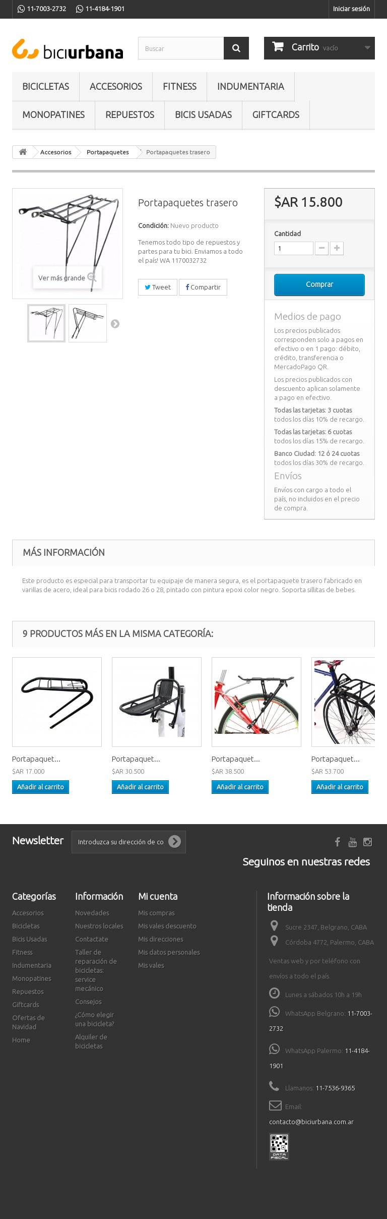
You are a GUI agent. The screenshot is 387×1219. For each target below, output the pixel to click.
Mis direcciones (160, 939)
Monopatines (53, 114)
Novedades (92, 912)
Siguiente (115, 323)
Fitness (180, 86)
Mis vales (151, 965)
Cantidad (287, 233)
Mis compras (156, 912)
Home (21, 1039)
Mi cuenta (157, 896)
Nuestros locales (99, 926)
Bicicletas (45, 86)
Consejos (88, 1001)
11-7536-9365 (335, 1087)
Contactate (91, 939)
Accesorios (116, 86)
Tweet (158, 287)
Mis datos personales (169, 952)
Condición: (153, 225)
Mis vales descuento (167, 926)
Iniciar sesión (351, 8)
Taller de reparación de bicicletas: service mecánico (96, 970)
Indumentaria (250, 86)
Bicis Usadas (203, 114)
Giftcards (275, 114)
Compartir (203, 287)
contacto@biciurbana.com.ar (311, 1121)
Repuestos (129, 114)
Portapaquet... (36, 758)
